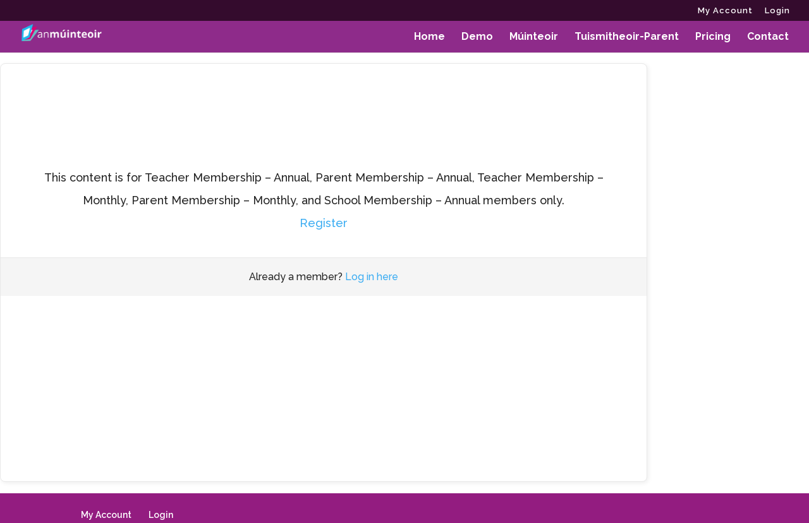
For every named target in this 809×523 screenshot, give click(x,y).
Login (777, 10)
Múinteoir (533, 37)
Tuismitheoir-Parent (627, 37)
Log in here (371, 277)
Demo (477, 37)
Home (429, 37)
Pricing (713, 37)
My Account (725, 10)
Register (324, 223)
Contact (768, 37)
